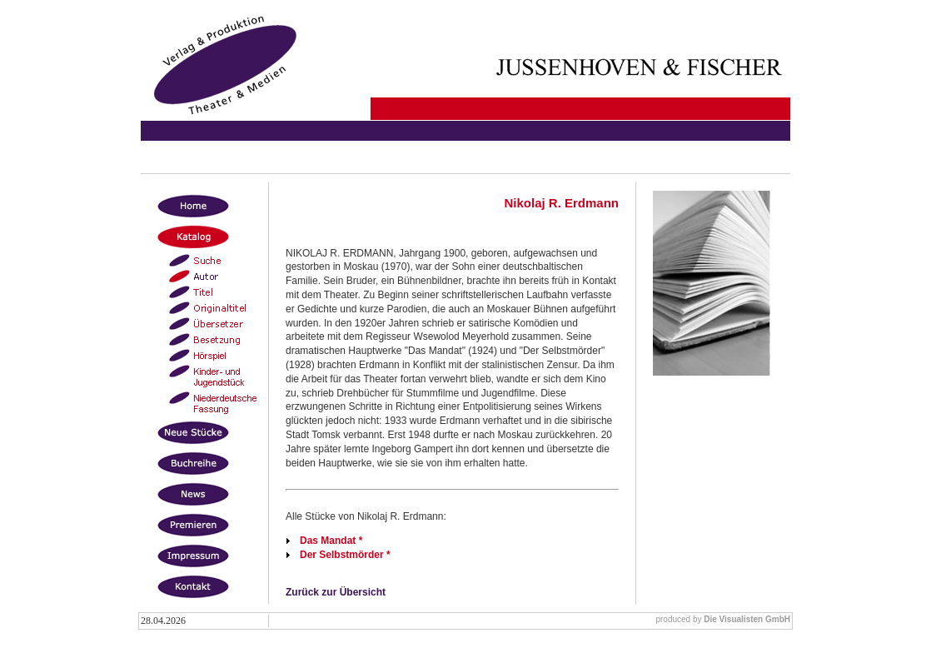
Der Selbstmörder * (345, 555)
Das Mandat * (331, 540)
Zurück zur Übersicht (336, 592)
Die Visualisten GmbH (747, 619)
